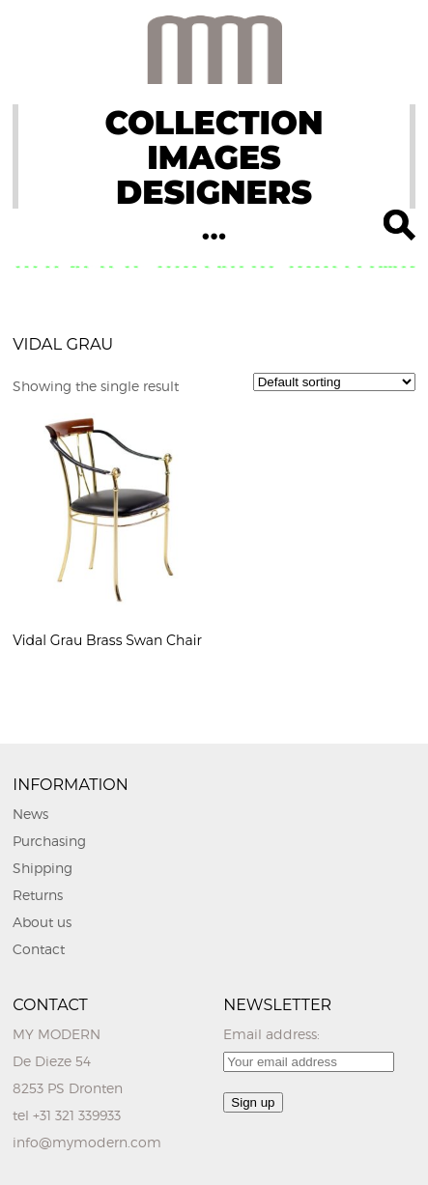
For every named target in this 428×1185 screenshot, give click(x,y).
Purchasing (49, 840)
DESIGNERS (214, 192)
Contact (39, 949)
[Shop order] (334, 382)
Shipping (42, 868)
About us (42, 922)
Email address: (271, 1034)
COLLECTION (213, 122)
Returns (38, 895)
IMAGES (214, 157)
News (30, 813)
